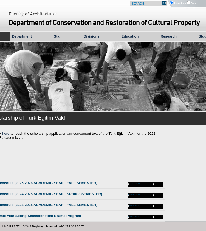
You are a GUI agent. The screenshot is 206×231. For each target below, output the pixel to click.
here (5, 133)
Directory (180, 3)
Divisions (92, 36)
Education (130, 36)
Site (193, 3)
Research (168, 36)
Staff (58, 36)
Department (22, 36)
